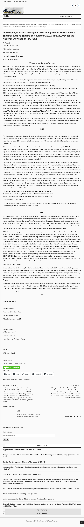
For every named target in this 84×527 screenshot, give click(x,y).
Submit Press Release (20, 2)
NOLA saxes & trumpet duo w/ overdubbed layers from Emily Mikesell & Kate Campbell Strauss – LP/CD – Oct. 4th (41, 489)
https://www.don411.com (30, 417)
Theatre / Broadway (23, 380)
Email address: (7, 432)
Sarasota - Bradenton (11, 380)
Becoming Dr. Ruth (8, 315)
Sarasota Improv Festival (10, 364)
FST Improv (6, 353)
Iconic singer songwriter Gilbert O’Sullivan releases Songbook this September (28, 499)
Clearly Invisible (7, 335)
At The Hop (6, 332)
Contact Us (7, 2)
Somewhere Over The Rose (11, 339)
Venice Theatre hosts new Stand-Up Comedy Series (20, 494)
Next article (76, 385)
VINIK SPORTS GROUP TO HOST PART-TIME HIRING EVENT (22, 474)
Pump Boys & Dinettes (10, 312)
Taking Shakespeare (9, 319)
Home (11, 24)
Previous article (9, 385)
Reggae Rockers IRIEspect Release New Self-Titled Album (22, 450)
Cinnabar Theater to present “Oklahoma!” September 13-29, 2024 (24, 462)
